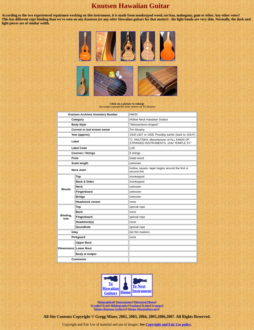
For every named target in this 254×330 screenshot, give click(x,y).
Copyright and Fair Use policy (168, 324)
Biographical (106, 302)
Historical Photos (144, 302)
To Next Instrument (141, 287)
